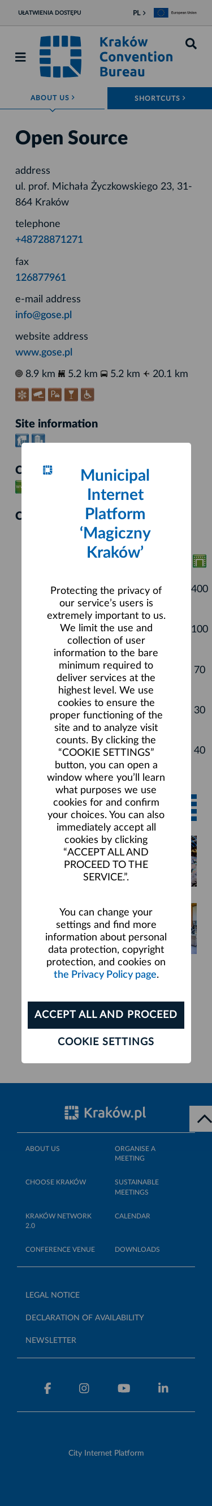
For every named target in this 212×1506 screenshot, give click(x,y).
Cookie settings (106, 1042)
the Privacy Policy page (105, 975)
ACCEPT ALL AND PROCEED (106, 1015)
